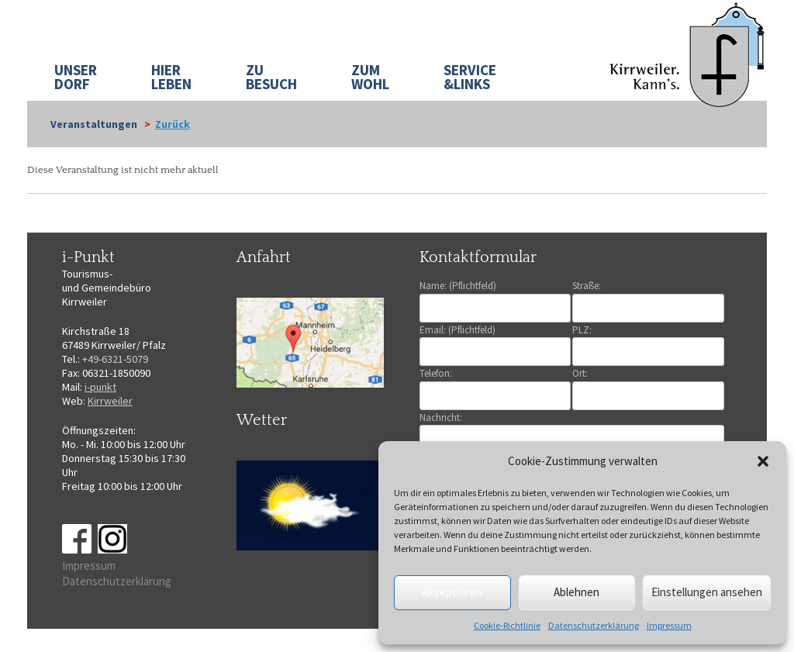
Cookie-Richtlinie (507, 625)
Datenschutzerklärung (593, 625)
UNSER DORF (75, 76)
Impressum (669, 625)
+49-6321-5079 (115, 359)
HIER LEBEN (171, 76)
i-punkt (100, 387)
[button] (763, 461)
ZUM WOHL (370, 76)
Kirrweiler (110, 401)
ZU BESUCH (271, 76)
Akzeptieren (452, 592)
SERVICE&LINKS (470, 76)
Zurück (172, 124)
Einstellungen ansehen (706, 592)
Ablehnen (576, 592)
